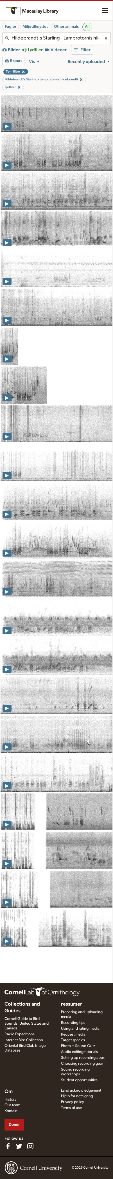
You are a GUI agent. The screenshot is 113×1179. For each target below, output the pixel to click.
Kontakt (10, 1111)
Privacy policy (72, 1102)
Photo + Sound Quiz (78, 1046)
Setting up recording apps (83, 1058)
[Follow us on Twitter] (19, 1146)
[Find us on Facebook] (7, 1146)
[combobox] (56, 38)
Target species (73, 1040)
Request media (73, 1034)
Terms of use (71, 1108)
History (10, 1099)
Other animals (66, 27)
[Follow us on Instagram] (30, 1146)
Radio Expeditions (19, 1034)
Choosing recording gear (82, 1064)
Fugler (10, 27)
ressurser (71, 1004)
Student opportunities (79, 1080)
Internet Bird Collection (23, 1040)
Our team (12, 1105)
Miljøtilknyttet (35, 27)
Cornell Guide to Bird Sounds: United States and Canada (26, 1023)
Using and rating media (80, 1029)
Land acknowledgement (81, 1090)
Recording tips (73, 1023)
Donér (14, 1124)
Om (8, 1091)
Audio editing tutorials (79, 1052)
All (87, 27)
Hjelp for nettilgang (77, 1096)
